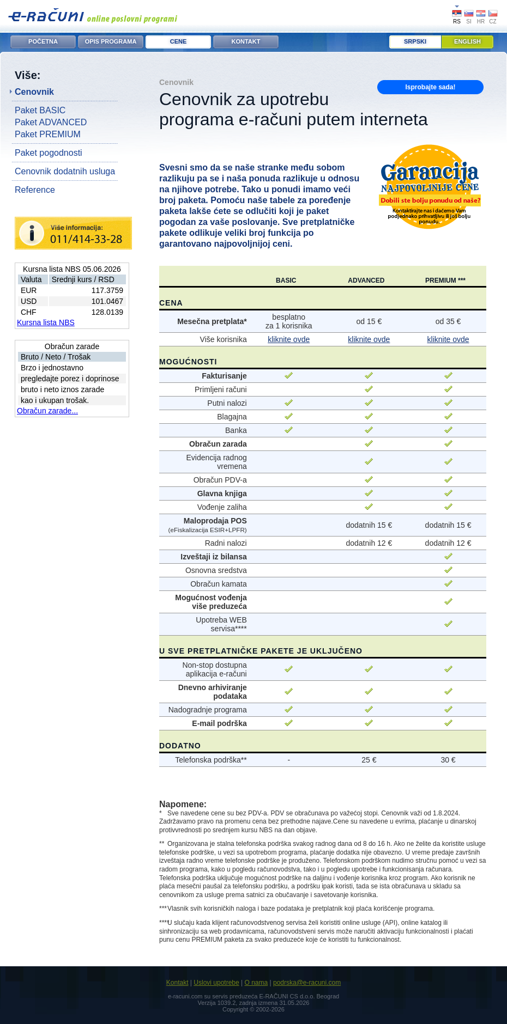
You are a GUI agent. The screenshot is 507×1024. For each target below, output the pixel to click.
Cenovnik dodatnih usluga (65, 171)
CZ (492, 22)
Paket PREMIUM (48, 134)
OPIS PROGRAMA (111, 41)
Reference (35, 189)
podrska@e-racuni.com (307, 982)
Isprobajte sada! (430, 87)
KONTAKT (246, 41)
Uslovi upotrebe (216, 982)
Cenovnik (34, 91)
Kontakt (177, 982)
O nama (256, 982)
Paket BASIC (40, 110)
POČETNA (43, 41)
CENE (178, 41)
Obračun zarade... (47, 410)
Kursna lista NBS (46, 322)
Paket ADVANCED (51, 122)
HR (481, 22)
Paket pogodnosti (48, 152)
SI (468, 22)
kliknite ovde (289, 339)
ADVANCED (366, 280)
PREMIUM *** (445, 280)
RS (457, 22)
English (467, 41)
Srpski (415, 41)
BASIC (286, 280)
